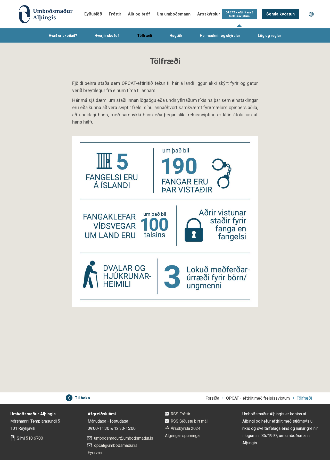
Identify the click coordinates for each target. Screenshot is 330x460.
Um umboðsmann (174, 14)
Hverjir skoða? (107, 36)
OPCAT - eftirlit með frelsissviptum (239, 14)
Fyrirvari (95, 452)
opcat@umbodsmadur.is (115, 445)
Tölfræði (144, 36)
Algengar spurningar (183, 435)
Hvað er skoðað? (63, 36)
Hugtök (176, 36)
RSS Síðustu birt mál (189, 421)
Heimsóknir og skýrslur (220, 36)
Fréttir (115, 14)
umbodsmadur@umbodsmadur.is (123, 438)
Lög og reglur (269, 36)
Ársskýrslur (208, 14)
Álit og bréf (139, 14)
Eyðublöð (93, 14)
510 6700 (34, 438)
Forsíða (212, 398)
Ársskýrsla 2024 (185, 428)
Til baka (82, 398)
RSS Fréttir (180, 413)
